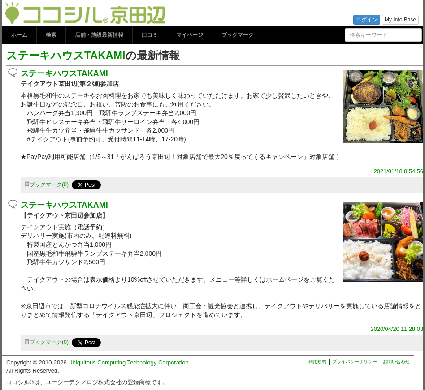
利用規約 (317, 361)
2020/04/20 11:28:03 (397, 329)
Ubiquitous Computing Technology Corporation (128, 362)
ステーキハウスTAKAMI (66, 55)
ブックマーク (237, 35)
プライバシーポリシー (354, 361)
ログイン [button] (366, 20)
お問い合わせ (396, 361)
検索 (51, 35)
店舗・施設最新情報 (99, 35)
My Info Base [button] (400, 20)
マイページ (189, 35)
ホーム (19, 35)
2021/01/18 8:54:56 (398, 171)
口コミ (150, 35)
